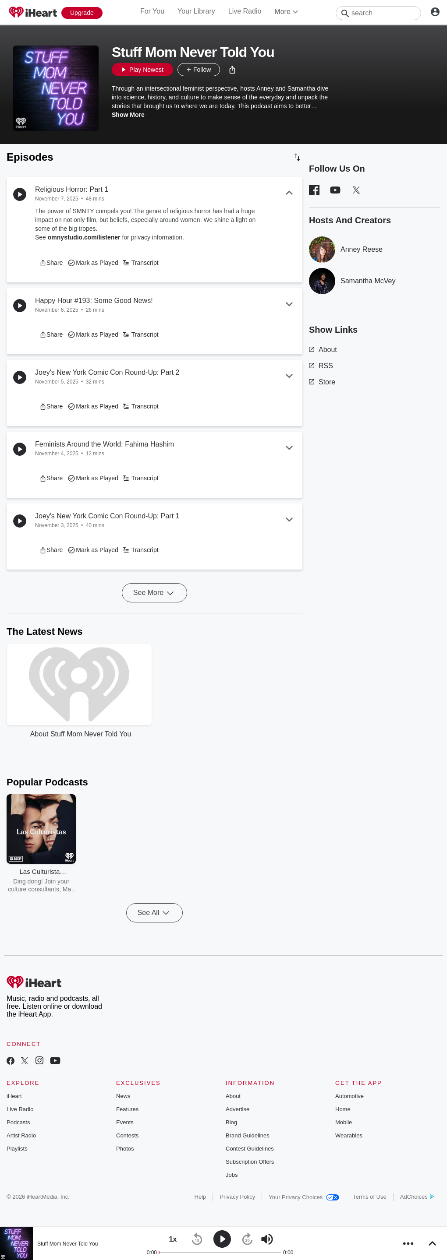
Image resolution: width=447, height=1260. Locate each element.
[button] (232, 69)
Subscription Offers (250, 1161)
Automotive (349, 1096)
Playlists (17, 1148)
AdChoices (417, 1196)
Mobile (343, 1122)
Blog (231, 1122)
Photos (125, 1148)
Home (343, 1109)
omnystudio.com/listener (84, 237)
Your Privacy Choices (304, 1197)
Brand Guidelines (248, 1135)
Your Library (196, 11)
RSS (321, 366)
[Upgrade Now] (82, 13)
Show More (128, 114)
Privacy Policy (237, 1196)
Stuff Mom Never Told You (67, 1244)
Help (200, 1196)
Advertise (237, 1109)
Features (127, 1109)
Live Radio (245, 11)
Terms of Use (370, 1196)
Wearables (348, 1135)
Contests (127, 1135)
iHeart (14, 1096)
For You (152, 11)
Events (125, 1122)
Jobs (232, 1175)
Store (322, 382)
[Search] (378, 13)
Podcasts (18, 1122)
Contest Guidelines (250, 1148)
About (323, 349)
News (123, 1096)
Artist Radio (21, 1135)
